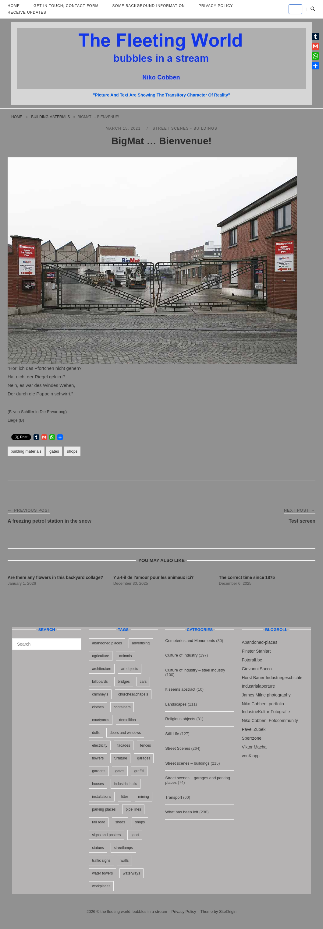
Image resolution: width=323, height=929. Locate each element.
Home (16, 117)
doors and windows (125, 733)
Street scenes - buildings (185, 128)
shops (72, 451)
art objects (129, 669)
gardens (98, 771)
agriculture (100, 656)
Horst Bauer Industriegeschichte (272, 677)
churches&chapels (133, 694)
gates (54, 451)
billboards (100, 681)
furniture (120, 758)
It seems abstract (180, 689)
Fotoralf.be (252, 659)
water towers (102, 873)
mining (143, 796)
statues (98, 848)
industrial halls (125, 784)
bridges (124, 681)
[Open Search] (312, 9)
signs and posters (106, 835)
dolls (96, 733)
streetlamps (123, 848)
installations (101, 796)
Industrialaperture (258, 686)
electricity (99, 745)
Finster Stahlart (256, 651)
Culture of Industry (181, 655)
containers (122, 707)
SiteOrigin (227, 911)
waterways (131, 873)
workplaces (101, 886)
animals (125, 656)
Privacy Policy (184, 911)
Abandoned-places (259, 642)
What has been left (181, 812)
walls (124, 860)
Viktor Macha (254, 747)
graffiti (139, 771)
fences (145, 745)
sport (135, 835)
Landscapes (175, 704)
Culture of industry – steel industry (195, 670)
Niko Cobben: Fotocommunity (270, 720)
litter (124, 796)
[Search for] (46, 644)
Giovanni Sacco (257, 668)
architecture (101, 669)
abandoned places (107, 643)
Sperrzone (251, 738)
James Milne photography (266, 694)
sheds (120, 822)
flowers (98, 758)
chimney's (100, 694)
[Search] (74, 641)
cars (143, 681)
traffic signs (101, 860)
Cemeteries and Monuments (190, 640)
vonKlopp (250, 755)
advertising (141, 643)
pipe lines (133, 809)
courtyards (100, 720)
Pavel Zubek (253, 729)
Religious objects (180, 719)
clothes (98, 707)
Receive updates (27, 12)
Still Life (172, 733)
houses (98, 784)
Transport (173, 797)
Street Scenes (177, 748)
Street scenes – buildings (187, 763)
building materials (50, 117)
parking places (103, 809)
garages (143, 758)
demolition (127, 720)
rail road (98, 822)
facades (123, 745)
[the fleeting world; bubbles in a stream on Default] (295, 9)
